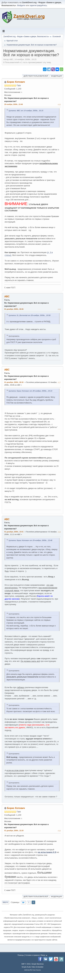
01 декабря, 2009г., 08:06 (14, 309)
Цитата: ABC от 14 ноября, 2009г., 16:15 (26, 110)
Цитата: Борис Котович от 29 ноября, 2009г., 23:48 (30, 540)
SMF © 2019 (25, 964)
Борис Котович (16, 82)
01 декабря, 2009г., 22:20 (14, 830)
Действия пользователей (36, 76)
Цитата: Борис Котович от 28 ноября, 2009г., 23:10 (30, 391)
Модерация (56, 76)
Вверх (5, 902)
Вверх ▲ (44, 955)
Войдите (21, 5)
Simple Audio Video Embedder (32, 967)
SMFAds (27, 970)
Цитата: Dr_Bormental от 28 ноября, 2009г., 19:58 (29, 315)
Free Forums (36, 970)
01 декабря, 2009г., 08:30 (14, 382)
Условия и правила (32, 955)
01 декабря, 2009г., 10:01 (14, 532)
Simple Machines (37, 964)
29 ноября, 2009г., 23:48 (13, 104)
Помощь (21, 955)
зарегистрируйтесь (38, 5)
